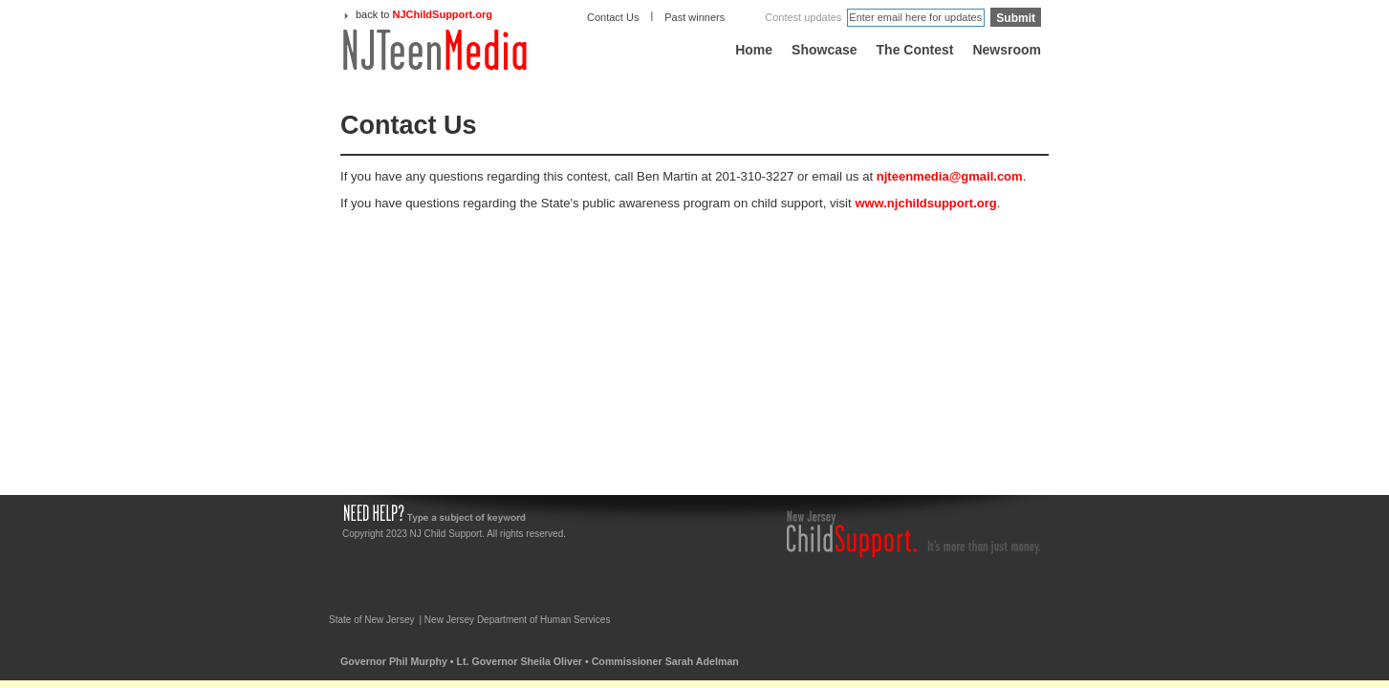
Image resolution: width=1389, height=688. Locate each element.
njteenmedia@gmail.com (950, 176)
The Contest (915, 49)
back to (424, 14)
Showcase (824, 49)
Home (753, 49)
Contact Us (613, 17)
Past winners (694, 17)
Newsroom (1006, 49)
